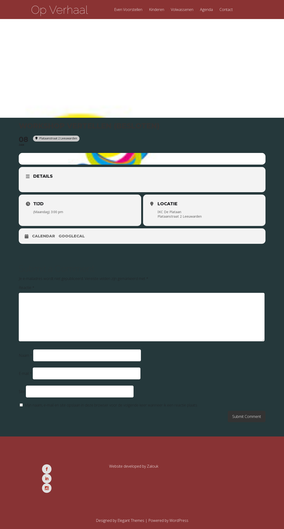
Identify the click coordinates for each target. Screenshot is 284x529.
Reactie (26, 290)
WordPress (178, 504)
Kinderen (156, 10)
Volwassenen (182, 10)
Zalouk (152, 469)
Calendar (43, 239)
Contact (226, 10)
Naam (25, 358)
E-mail (25, 376)
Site (22, 394)
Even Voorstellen (128, 10)
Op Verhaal (59, 9)
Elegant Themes (130, 504)
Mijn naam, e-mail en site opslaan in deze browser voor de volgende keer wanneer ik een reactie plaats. (111, 408)
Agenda (206, 10)
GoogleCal (72, 239)
